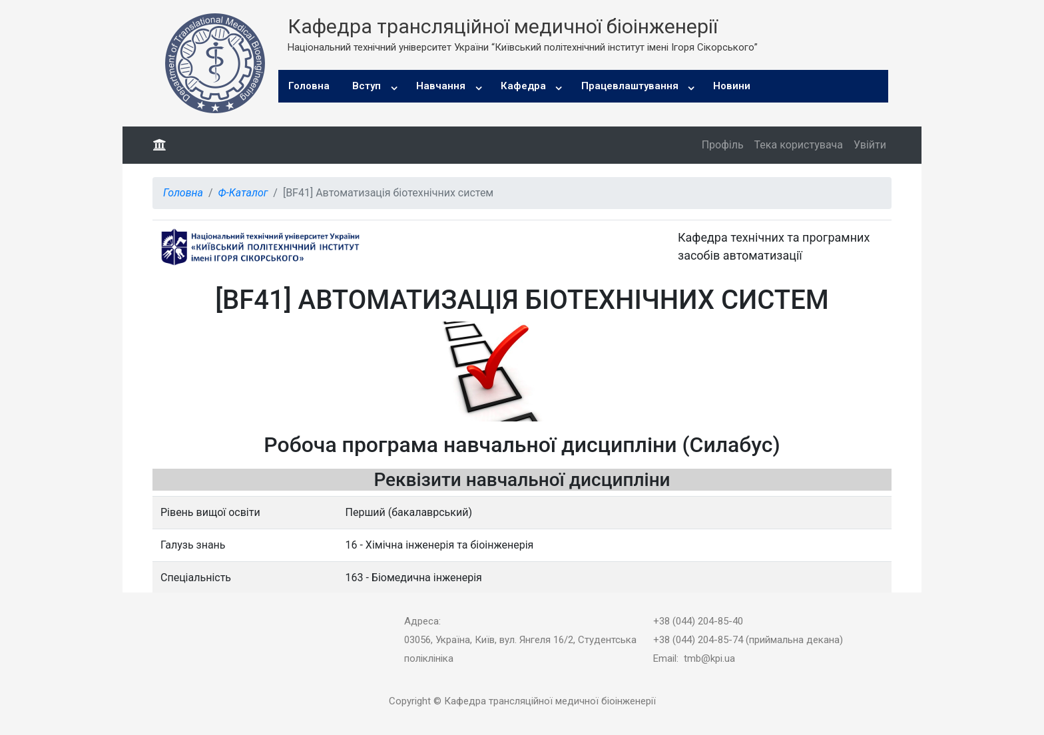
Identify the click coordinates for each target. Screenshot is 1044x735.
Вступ (366, 86)
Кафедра (523, 86)
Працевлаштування (629, 86)
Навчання (440, 86)
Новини (731, 86)
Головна (309, 86)
